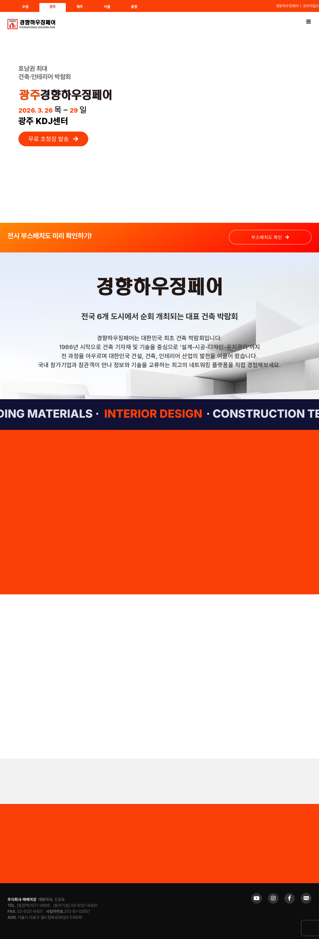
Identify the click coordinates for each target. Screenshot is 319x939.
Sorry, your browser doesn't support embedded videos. (214, 119)
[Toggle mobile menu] (309, 21)
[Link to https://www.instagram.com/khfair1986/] (273, 898)
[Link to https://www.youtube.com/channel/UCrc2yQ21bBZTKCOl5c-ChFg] (256, 898)
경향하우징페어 (287, 6)
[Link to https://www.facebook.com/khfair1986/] (289, 898)
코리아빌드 (311, 6)
